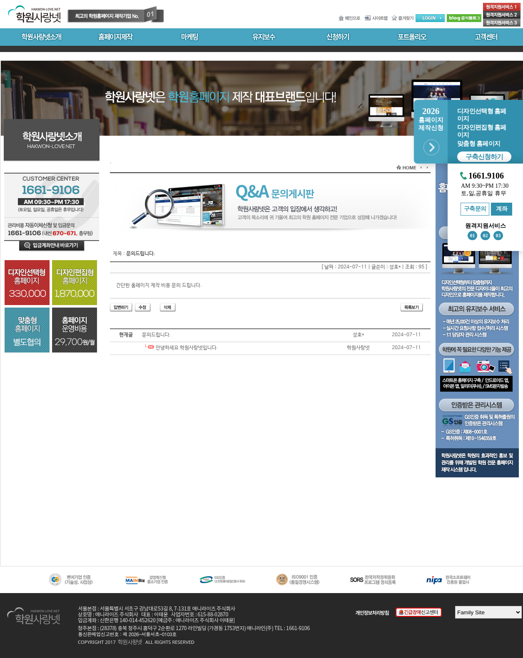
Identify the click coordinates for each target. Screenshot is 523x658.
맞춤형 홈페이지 (478, 143)
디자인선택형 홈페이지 (481, 115)
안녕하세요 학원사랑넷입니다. (180, 348)
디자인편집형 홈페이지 (481, 131)
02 (485, 235)
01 (472, 235)
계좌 (501, 209)
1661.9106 (486, 176)
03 (498, 235)
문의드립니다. (156, 335)
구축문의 (475, 209)
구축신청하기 (484, 156)
